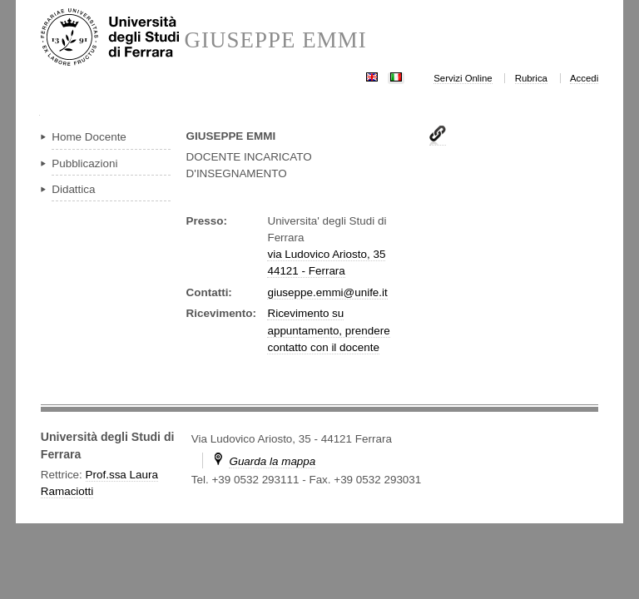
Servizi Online (462, 78)
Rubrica (531, 78)
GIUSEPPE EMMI (275, 40)
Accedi (584, 78)
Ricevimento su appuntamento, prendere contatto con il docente (328, 330)
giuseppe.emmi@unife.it (327, 292)
